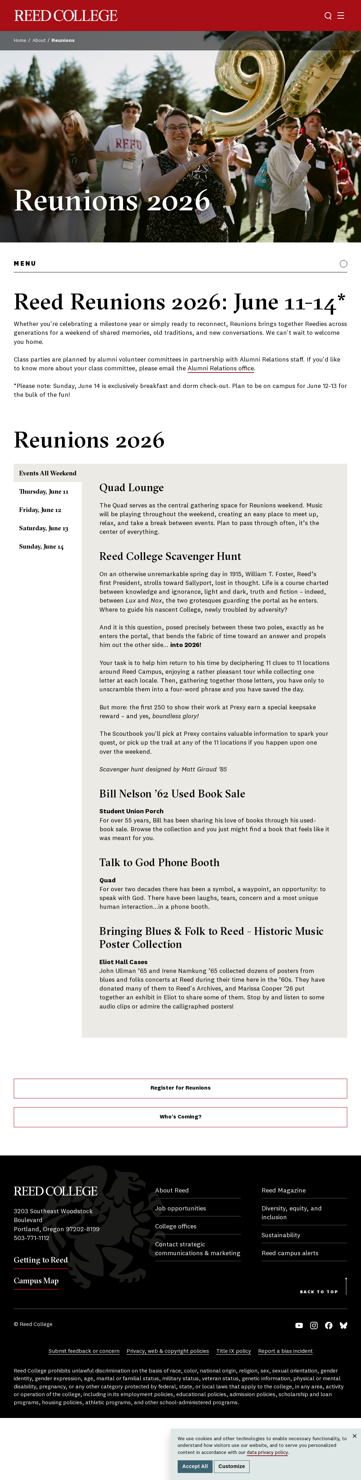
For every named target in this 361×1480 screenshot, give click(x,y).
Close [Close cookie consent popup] (354, 1442)
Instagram (314, 1387)
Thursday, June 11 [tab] (55, 510)
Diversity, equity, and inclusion (292, 1275)
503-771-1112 (31, 1300)
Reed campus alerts (290, 1316)
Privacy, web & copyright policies (168, 1413)
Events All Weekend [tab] (61, 474)
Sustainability (281, 1297)
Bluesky (343, 1387)
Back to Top (319, 1354)
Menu (25, 264)
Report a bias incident (285, 1413)
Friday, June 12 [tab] (49, 546)
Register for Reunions (181, 1150)
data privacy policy (267, 1452)
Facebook (328, 1387)
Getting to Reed (41, 1322)
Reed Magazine (284, 1253)
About (39, 40)
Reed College (66, 15)
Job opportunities (180, 1271)
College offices (175, 1288)
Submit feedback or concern (84, 1413)
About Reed (172, 1253)
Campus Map (36, 1343)
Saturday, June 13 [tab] (54, 582)
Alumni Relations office (221, 368)
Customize (232, 1466)
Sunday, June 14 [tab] (51, 618)
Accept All (195, 1466)
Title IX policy (233, 1413)
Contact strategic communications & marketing (197, 1311)
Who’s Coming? (181, 1179)
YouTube (299, 1387)
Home (20, 40)
